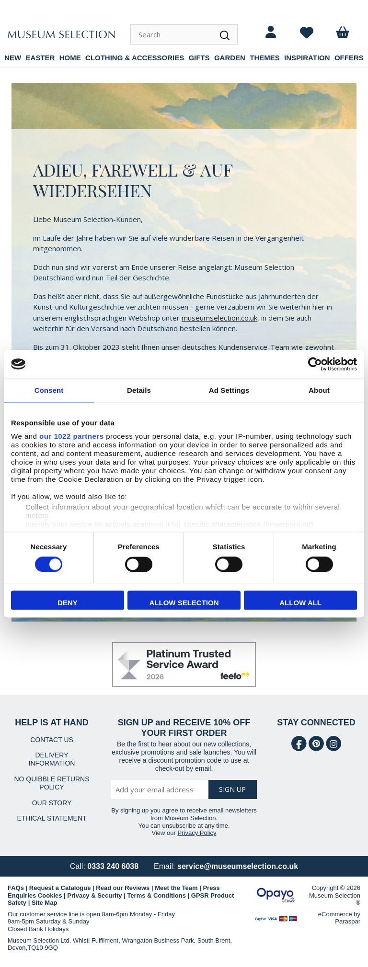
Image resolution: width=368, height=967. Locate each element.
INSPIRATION (307, 58)
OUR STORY (52, 803)
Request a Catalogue (60, 887)
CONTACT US (51, 740)
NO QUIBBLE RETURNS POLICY (51, 783)
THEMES (265, 58)
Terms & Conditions (156, 895)
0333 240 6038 (112, 866)
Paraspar (347, 921)
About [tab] (319, 390)
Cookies (50, 895)
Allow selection (183, 603)
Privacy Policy (197, 832)
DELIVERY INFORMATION (52, 759)
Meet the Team (176, 887)
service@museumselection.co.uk (237, 866)
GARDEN (229, 58)
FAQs (16, 887)
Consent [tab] (49, 390)
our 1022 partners (71, 436)
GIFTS (198, 58)
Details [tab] (139, 390)
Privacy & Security (94, 895)
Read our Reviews (123, 887)
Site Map (44, 902)
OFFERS (349, 58)
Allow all (300, 603)
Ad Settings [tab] (229, 390)
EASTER (40, 58)
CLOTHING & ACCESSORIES (134, 58)
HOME (70, 58)
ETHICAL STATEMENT (51, 818)
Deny (68, 603)
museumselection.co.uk (219, 317)
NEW (12, 58)
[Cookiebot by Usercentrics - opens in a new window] (315, 364)
